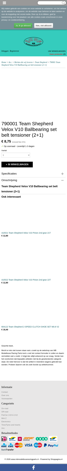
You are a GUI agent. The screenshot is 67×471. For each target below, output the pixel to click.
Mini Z (3, 418)
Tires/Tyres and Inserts (10, 425)
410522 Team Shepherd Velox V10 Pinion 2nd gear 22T (26, 280)
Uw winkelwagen (57, 51)
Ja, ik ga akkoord (23, 25)
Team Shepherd (41, 62)
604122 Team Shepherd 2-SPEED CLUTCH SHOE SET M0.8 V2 (30, 327)
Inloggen (5, 51)
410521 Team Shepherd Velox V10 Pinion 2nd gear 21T (26, 233)
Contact (4, 392)
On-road (4, 408)
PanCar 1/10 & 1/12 (9, 415)
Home (3, 62)
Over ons (5, 395)
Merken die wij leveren (23, 62)
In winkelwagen (18, 164)
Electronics (6, 421)
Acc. (10, 62)
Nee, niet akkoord (43, 25)
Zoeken (63, 3)
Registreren (14, 51)
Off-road (4, 412)
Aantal (4, 150)
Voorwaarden (6, 399)
